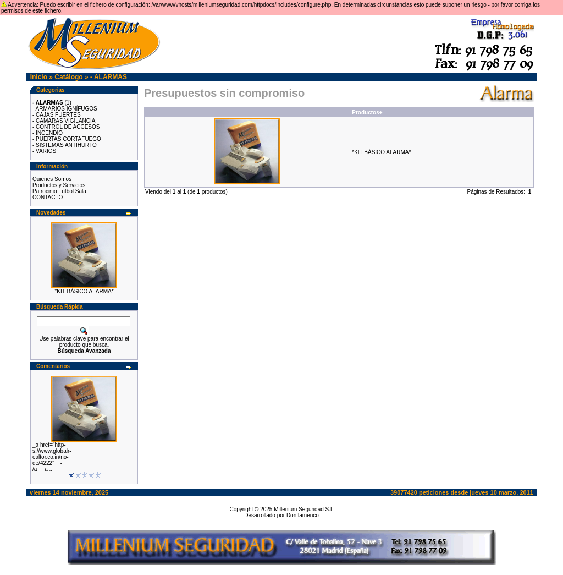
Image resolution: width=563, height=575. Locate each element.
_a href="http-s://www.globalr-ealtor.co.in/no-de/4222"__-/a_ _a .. (51, 457)
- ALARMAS (108, 77)
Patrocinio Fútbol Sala (59, 191)
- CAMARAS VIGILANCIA (63, 121)
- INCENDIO (47, 133)
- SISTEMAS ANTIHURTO (64, 145)
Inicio (38, 77)
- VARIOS (44, 151)
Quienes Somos (51, 179)
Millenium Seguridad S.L (303, 509)
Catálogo (68, 77)
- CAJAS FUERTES (56, 115)
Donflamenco (302, 515)
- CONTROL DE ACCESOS (66, 127)
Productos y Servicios (58, 185)
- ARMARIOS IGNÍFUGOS (64, 109)
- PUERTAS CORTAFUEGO (66, 139)
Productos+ (367, 112)
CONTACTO (47, 197)
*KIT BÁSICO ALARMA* (83, 291)
